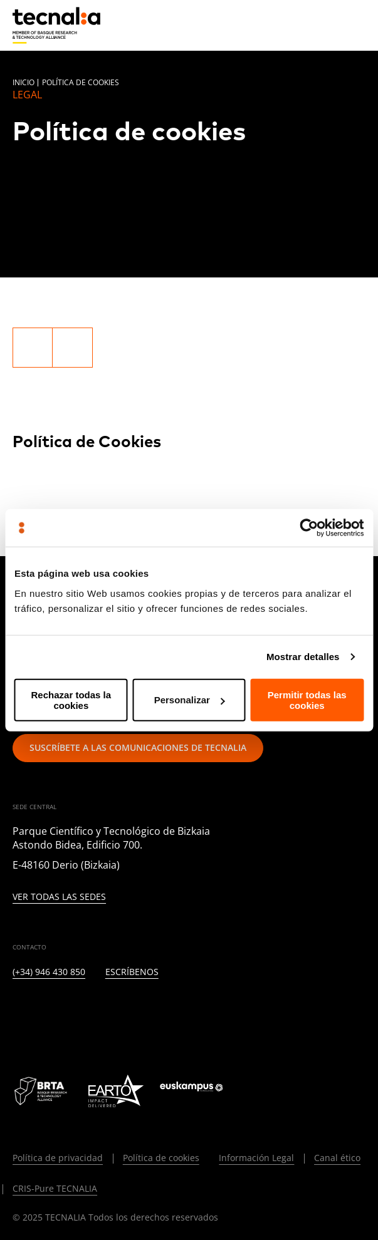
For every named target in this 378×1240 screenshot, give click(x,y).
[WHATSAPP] (231, 1013)
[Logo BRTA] (42, 1091)
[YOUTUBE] (140, 1013)
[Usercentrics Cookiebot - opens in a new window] (309, 528)
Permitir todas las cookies (307, 699)
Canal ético (337, 1158)
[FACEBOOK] (109, 1013)
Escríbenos (132, 972)
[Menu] (356, 25)
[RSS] (170, 1013)
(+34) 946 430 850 (49, 972)
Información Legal (256, 1158)
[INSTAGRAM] (79, 1013)
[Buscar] (325, 24)
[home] (56, 25)
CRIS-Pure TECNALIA (55, 1188)
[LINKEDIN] (18, 1013)
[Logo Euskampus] (199, 1091)
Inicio (23, 82)
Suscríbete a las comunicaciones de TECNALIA (137, 747)
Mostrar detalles (303, 656)
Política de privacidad (58, 1158)
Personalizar (189, 700)
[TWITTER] (48, 1013)
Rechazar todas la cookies (71, 699)
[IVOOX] (201, 1013)
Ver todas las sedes (59, 897)
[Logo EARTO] (116, 1091)
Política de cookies (161, 1158)
